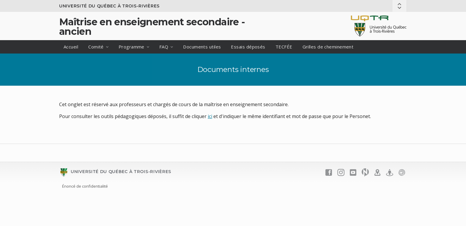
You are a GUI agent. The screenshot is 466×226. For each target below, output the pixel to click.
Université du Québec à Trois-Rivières (109, 6)
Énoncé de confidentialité (85, 186)
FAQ (163, 47)
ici (210, 116)
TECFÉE (283, 47)
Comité (96, 47)
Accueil (71, 47)
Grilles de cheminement (328, 47)
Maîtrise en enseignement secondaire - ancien (152, 26)
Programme (131, 47)
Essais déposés (248, 47)
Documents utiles (202, 47)
